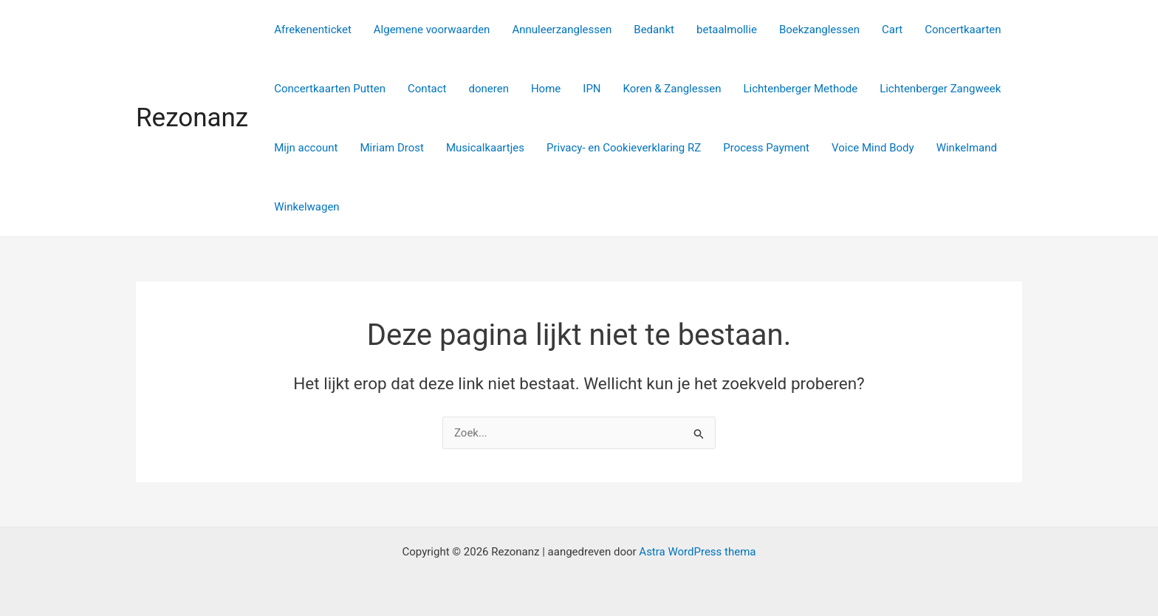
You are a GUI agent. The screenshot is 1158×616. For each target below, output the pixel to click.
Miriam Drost (392, 147)
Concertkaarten (963, 29)
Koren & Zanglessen (672, 88)
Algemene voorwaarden (432, 29)
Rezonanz (192, 118)
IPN (591, 88)
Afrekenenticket (313, 29)
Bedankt (654, 29)
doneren (488, 88)
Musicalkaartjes (485, 147)
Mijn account (306, 147)
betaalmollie (726, 29)
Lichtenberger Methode (800, 88)
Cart (892, 29)
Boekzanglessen (819, 29)
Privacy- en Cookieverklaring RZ (624, 147)
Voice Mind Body (873, 147)
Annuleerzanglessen (561, 29)
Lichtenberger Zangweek (940, 88)
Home (546, 88)
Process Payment (766, 147)
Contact (427, 88)
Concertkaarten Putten (330, 88)
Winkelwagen (306, 206)
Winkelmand (966, 147)
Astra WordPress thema (697, 551)
